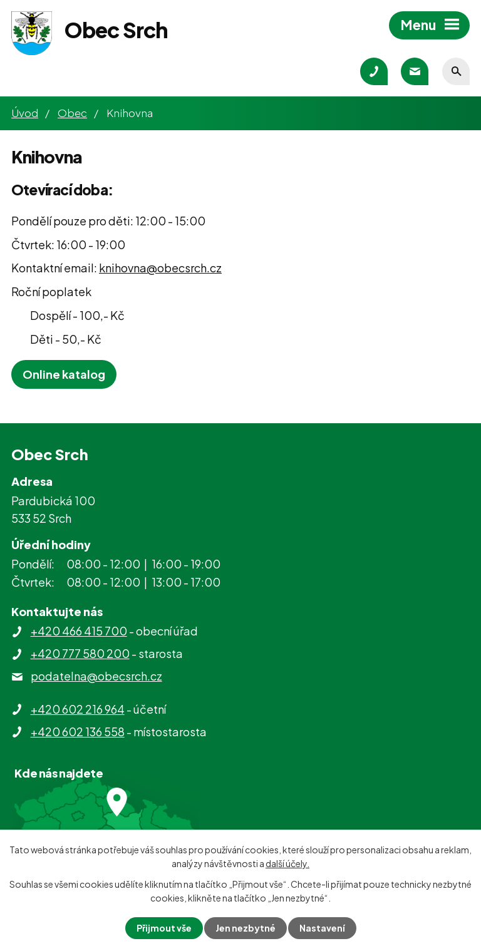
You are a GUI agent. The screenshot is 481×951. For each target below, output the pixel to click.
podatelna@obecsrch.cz (96, 676)
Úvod (24, 113)
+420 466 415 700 (79, 631)
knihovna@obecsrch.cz (160, 267)
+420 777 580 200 (80, 653)
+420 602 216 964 (78, 709)
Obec (72, 113)
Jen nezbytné (245, 927)
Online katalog (64, 374)
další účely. (287, 863)
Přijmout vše (164, 927)
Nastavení (322, 927)
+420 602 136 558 (78, 731)
